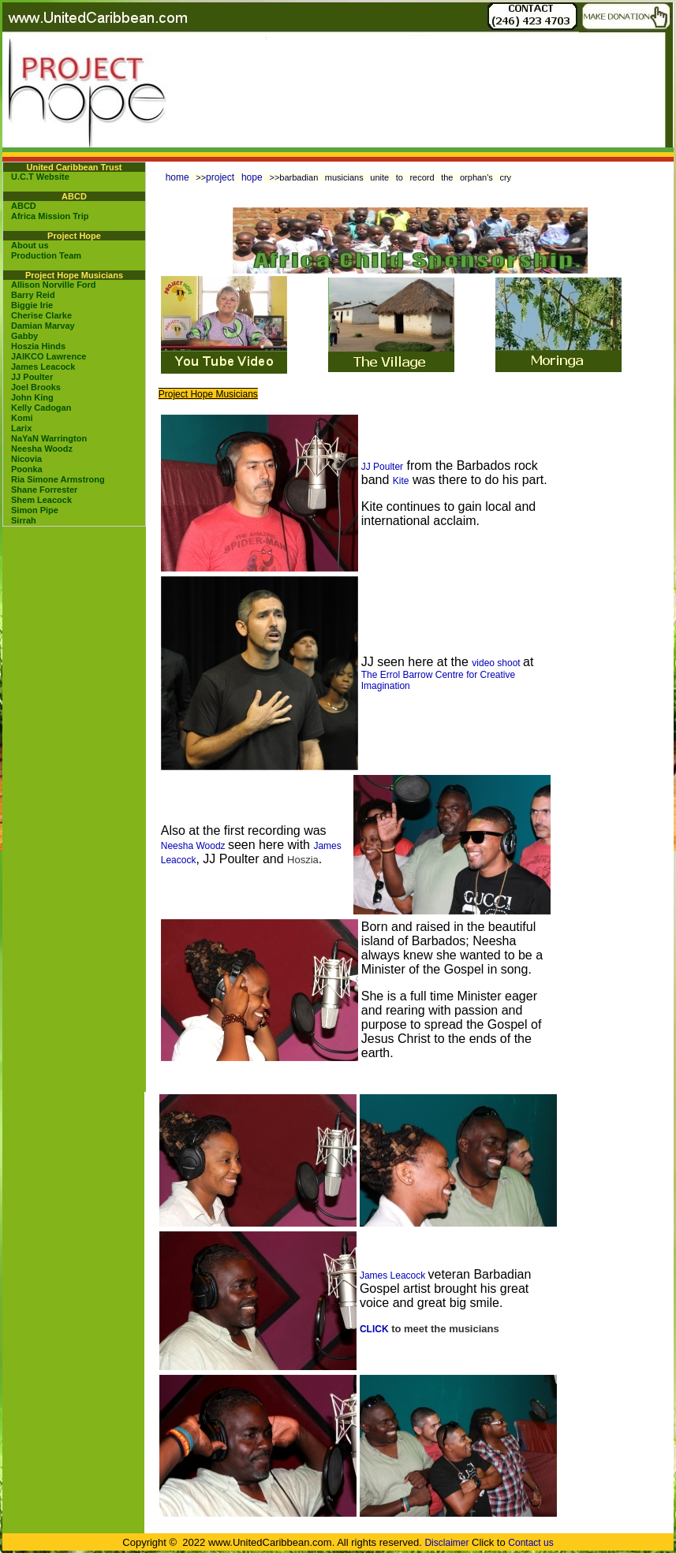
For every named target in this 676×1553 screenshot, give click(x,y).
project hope (237, 177)
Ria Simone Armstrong (58, 479)
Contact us (530, 1542)
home (177, 177)
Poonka (27, 469)
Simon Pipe (34, 510)
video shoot (497, 662)
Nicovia (26, 459)
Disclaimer (446, 1542)
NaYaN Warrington (49, 438)
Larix (21, 428)
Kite (401, 480)
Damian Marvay (43, 325)
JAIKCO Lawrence (48, 356)
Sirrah (23, 520)
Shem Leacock (41, 500)
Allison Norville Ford (53, 284)
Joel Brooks (36, 387)
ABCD (23, 205)
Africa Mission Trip (49, 216)
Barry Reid (33, 295)
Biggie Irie (32, 305)
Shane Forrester (44, 489)
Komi (22, 418)
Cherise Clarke (41, 315)
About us (30, 245)
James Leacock (43, 366)
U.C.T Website (40, 176)
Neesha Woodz (42, 448)
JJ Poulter (32, 377)
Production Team (46, 255)
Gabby (24, 336)
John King (32, 397)
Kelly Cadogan (41, 407)
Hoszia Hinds (38, 346)
